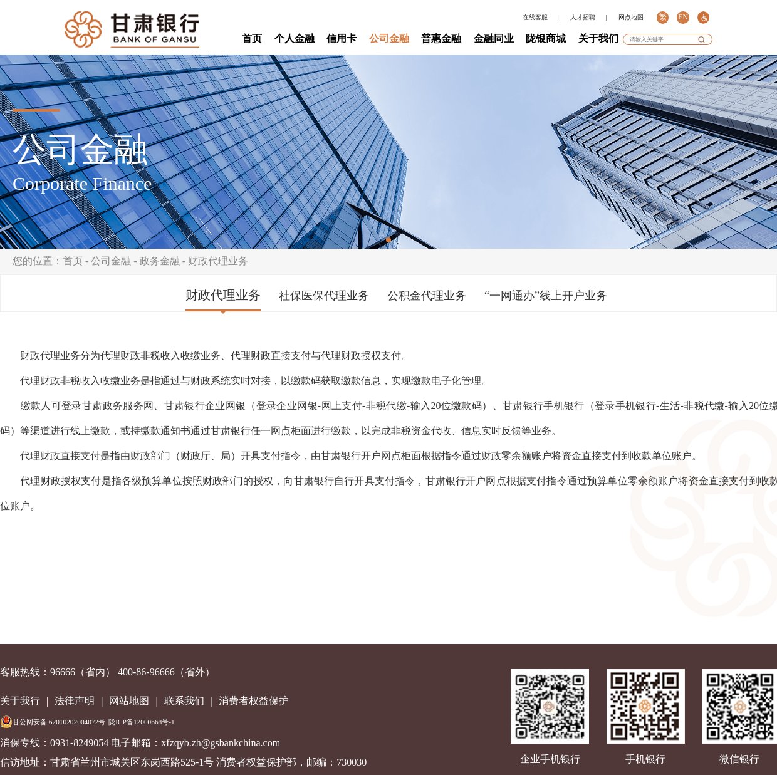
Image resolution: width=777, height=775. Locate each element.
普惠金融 (441, 38)
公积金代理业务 (426, 295)
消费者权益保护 (254, 700)
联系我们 (184, 700)
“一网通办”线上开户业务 (545, 295)
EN (682, 17)
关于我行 (20, 700)
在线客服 (535, 17)
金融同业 (494, 38)
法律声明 (75, 700)
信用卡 (341, 38)
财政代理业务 (218, 261)
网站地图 (129, 700)
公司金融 (389, 38)
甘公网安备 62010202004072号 (52, 721)
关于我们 (598, 38)
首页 (252, 38)
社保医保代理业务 (324, 295)
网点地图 (631, 17)
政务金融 (160, 261)
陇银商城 (546, 38)
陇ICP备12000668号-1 (141, 722)
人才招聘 (582, 17)
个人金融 (294, 38)
